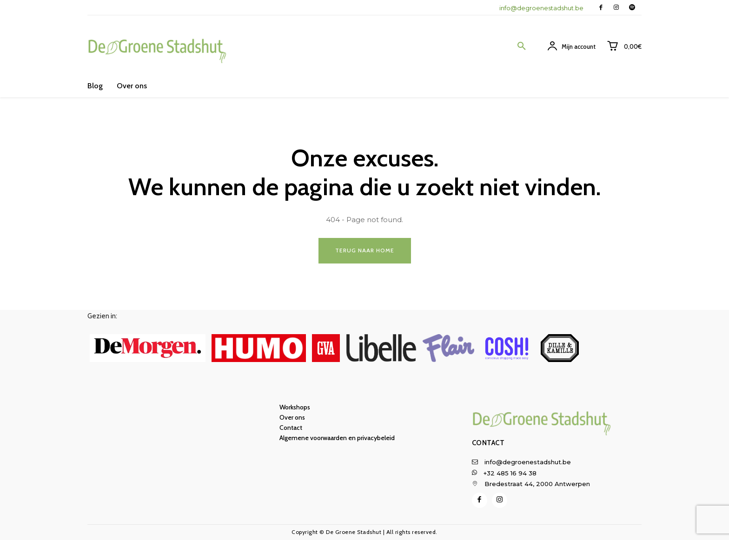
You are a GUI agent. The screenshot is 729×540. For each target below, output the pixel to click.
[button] (521, 46)
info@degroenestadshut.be (541, 8)
